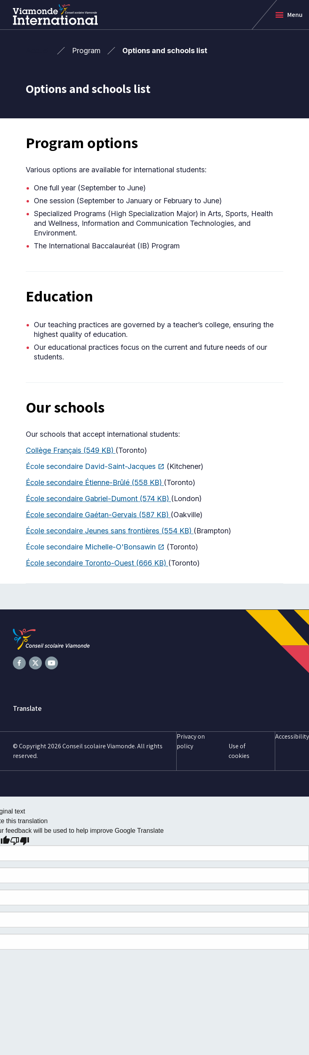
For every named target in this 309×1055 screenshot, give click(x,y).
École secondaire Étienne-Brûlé (95, 482)
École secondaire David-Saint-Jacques (95, 466)
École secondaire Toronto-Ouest (97, 563)
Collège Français (70, 450)
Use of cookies (239, 751)
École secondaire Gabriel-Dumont (98, 498)
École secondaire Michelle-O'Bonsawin (95, 547)
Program (86, 50)
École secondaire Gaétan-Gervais (98, 514)
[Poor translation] (19, 840)
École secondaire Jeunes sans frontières (110, 530)
